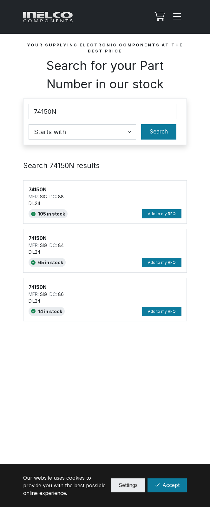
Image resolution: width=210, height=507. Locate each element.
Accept (167, 485)
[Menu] (177, 17)
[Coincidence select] (82, 132)
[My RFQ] (159, 17)
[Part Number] (102, 111)
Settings (128, 485)
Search (159, 131)
